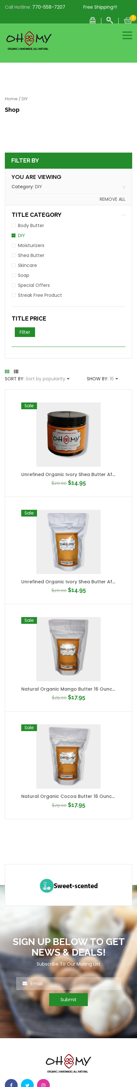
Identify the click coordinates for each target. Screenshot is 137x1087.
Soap (23, 275)
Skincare (27, 265)
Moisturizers (31, 245)
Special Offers (34, 285)
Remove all (112, 199)
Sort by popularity (45, 379)
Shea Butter (31, 255)
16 (112, 379)
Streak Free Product (40, 295)
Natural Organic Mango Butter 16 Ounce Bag (73, 689)
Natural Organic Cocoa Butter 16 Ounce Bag (73, 796)
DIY (38, 186)
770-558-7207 (48, 7)
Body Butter (31, 225)
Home (11, 99)
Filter (25, 332)
